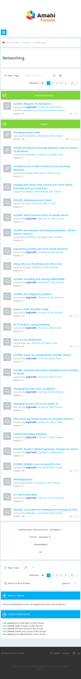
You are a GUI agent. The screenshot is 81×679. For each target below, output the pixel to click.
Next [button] (76, 83)
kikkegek (30, 513)
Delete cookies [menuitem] (61, 653)
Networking (13, 58)
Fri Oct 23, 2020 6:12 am (49, 327)
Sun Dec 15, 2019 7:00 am (47, 482)
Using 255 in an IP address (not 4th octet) (37, 263)
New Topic (13, 75)
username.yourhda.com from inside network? (40, 248)
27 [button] (72, 83)
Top (78, 653)
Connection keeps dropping (29, 433)
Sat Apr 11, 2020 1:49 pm (50, 437)
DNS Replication (22, 479)
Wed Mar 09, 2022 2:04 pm (48, 191)
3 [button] (57, 83)
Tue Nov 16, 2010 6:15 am (50, 154)
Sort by (40, 537)
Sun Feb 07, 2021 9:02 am (50, 282)
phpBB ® (30, 666)
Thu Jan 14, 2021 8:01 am (50, 297)
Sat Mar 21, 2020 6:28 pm (50, 452)
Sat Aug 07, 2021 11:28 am (49, 237)
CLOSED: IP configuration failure (32, 294)
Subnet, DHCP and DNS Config (30, 309)
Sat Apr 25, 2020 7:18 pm (50, 422)
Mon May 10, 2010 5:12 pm (47, 173)
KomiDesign (62, 666)
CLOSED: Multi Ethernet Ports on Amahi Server (40, 215)
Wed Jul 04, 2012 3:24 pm (50, 135)
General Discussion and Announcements (44, 110)
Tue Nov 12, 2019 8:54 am (51, 497)
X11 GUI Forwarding (24, 494)
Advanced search (60, 75)
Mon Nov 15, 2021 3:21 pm (51, 218)
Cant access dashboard (27, 339)
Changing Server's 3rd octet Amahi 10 (35, 403)
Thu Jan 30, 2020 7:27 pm (50, 467)
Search (54, 75)
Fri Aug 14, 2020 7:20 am (50, 407)
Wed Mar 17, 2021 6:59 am (45, 267)
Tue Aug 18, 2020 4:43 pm (50, 391)
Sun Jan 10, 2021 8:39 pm (50, 312)
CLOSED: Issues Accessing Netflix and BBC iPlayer (42, 355)
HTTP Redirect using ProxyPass (31, 324)
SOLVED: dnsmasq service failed (32, 200)
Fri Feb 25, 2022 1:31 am (44, 203)
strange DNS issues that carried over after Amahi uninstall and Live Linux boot (43, 186)
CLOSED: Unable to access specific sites (36, 464)
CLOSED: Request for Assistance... (33, 103)
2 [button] (52, 83)
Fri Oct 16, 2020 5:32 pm (49, 376)
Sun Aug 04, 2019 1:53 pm (49, 513)
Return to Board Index (19, 583)
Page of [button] (42, 83)
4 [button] (61, 83)
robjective (31, 135)
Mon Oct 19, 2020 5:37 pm (44, 343)
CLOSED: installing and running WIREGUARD (39, 279)
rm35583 (30, 237)
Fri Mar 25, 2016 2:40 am (50, 107)
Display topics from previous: (40, 530)
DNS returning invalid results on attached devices (43, 418)
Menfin (29, 191)
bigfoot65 (31, 107)
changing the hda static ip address (34, 388)
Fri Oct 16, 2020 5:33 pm (49, 358)
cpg (28, 203)
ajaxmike (30, 154)
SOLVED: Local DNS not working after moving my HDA (45, 509)
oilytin (29, 173)
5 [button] (65, 83)
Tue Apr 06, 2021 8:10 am (50, 252)
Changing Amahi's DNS (26, 132)
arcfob (29, 482)
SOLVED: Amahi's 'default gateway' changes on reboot (45, 449)
